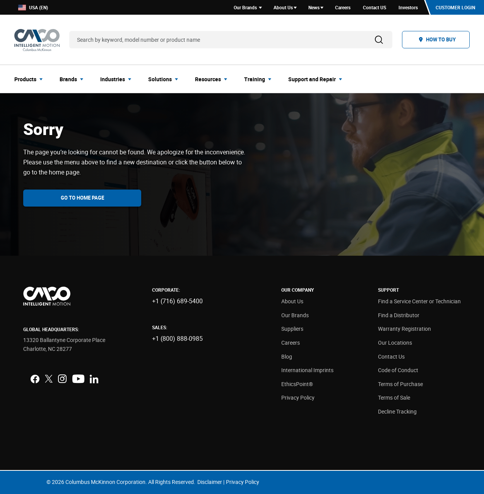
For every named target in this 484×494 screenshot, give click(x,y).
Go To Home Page (82, 197)
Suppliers (292, 328)
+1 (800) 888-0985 (177, 338)
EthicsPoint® (297, 384)
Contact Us (391, 356)
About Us (292, 301)
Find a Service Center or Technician (419, 301)
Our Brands (295, 315)
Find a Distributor (398, 315)
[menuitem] (30, 79)
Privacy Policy (298, 397)
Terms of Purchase (400, 384)
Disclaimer (209, 481)
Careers (290, 342)
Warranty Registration (404, 328)
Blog (286, 356)
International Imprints (307, 370)
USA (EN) (33, 7)
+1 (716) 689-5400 (177, 301)
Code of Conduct (398, 370)
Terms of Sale (394, 397)
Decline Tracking (397, 411)
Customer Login (455, 7)
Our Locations (395, 342)
